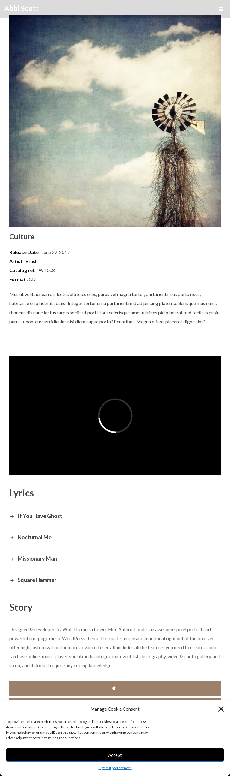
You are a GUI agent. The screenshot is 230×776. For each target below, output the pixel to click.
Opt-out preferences (115, 768)
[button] (221, 709)
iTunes (115, 688)
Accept (115, 755)
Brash (31, 261)
